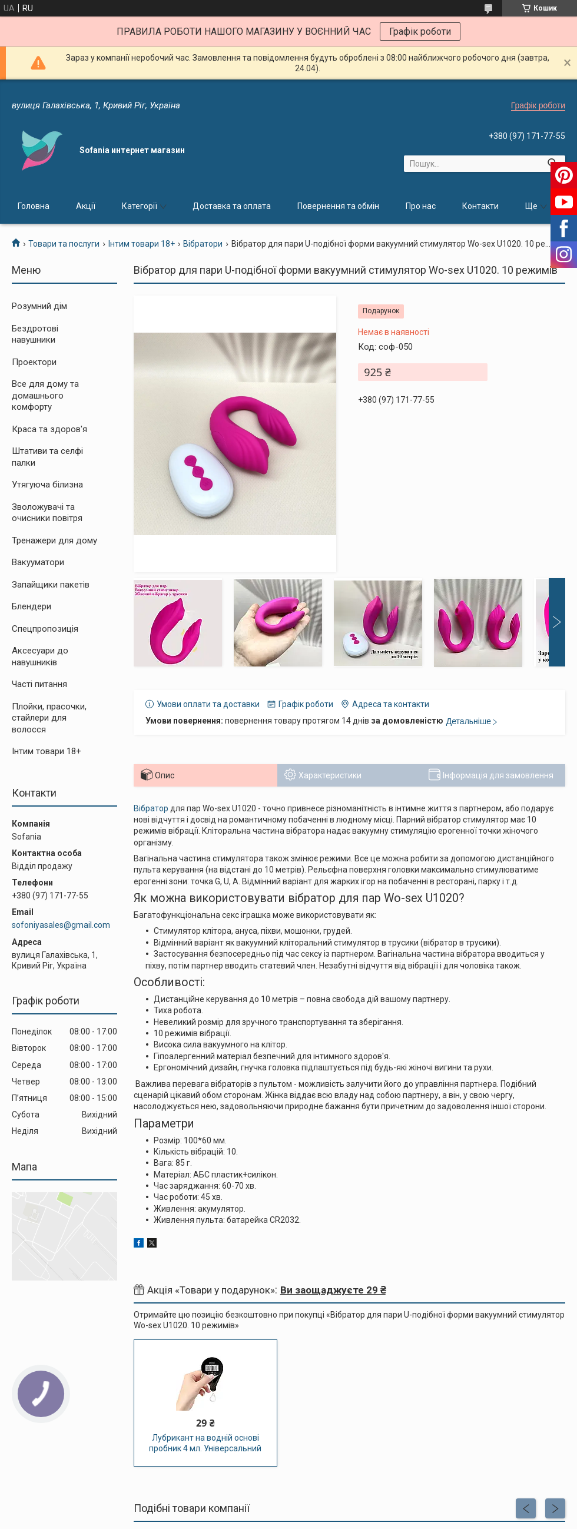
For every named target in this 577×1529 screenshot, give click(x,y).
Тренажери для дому (54, 540)
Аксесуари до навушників (40, 656)
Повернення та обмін (338, 206)
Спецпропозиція (45, 628)
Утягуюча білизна (47, 484)
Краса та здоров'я (49, 429)
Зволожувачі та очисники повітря (47, 513)
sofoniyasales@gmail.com (61, 925)
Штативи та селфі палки (47, 457)
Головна (33, 206)
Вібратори (203, 243)
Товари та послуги (64, 243)
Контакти (480, 206)
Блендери (31, 606)
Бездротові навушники (35, 334)
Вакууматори (38, 562)
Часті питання (39, 684)
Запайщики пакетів (50, 584)
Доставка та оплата (232, 206)
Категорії (139, 206)
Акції (85, 206)
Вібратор (151, 808)
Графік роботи (420, 31)
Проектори (34, 362)
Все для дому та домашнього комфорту (45, 395)
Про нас (421, 206)
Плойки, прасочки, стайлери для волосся (49, 718)
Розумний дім (39, 306)
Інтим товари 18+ (141, 243)
